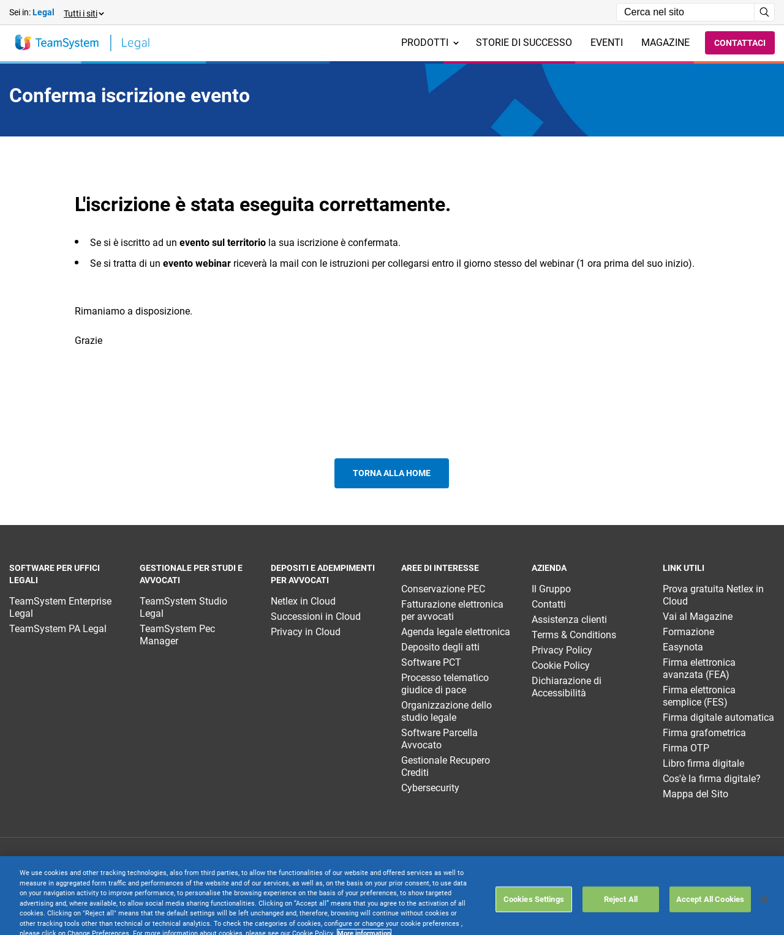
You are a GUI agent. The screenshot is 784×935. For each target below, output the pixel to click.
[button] (83, 12)
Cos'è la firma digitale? (712, 778)
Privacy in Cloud (306, 632)
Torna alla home (392, 473)
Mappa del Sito (695, 794)
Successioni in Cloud (316, 616)
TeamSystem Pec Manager (177, 635)
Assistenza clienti (569, 619)
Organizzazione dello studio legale (446, 711)
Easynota (683, 647)
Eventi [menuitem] (606, 42)
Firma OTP (686, 748)
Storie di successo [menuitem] (524, 42)
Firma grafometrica (704, 733)
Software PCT (431, 662)
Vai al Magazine (698, 616)
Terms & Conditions (574, 635)
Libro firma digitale (703, 763)
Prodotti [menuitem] (430, 42)
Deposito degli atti (440, 647)
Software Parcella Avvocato (439, 739)
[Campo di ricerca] (685, 12)
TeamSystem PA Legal (58, 629)
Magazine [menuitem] (665, 42)
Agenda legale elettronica (455, 632)
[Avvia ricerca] (765, 12)
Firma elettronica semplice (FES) (699, 696)
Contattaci (740, 43)
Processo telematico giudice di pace (445, 684)
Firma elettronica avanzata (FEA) (699, 668)
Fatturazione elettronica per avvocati (452, 610)
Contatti (549, 604)
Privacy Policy (562, 650)
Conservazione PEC (443, 589)
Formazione (688, 632)
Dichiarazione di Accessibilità (566, 687)
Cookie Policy (561, 665)
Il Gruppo (551, 589)
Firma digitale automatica (718, 717)
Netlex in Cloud (303, 601)
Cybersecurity (430, 788)
